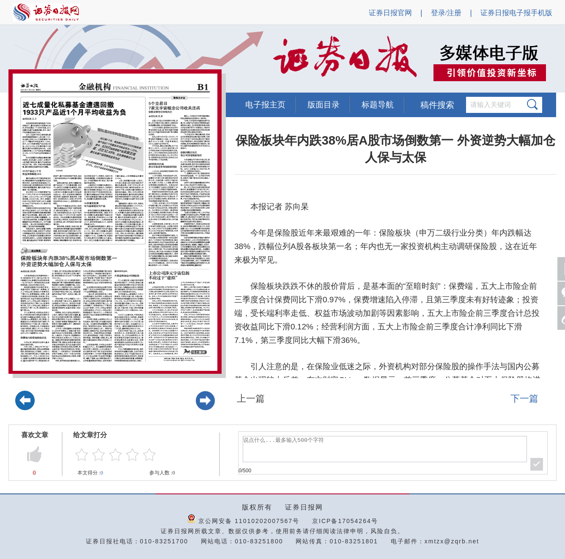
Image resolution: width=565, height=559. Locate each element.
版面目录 (323, 104)
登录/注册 (446, 13)
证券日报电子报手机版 (516, 13)
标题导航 (378, 104)
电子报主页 (265, 104)
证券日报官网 (390, 13)
